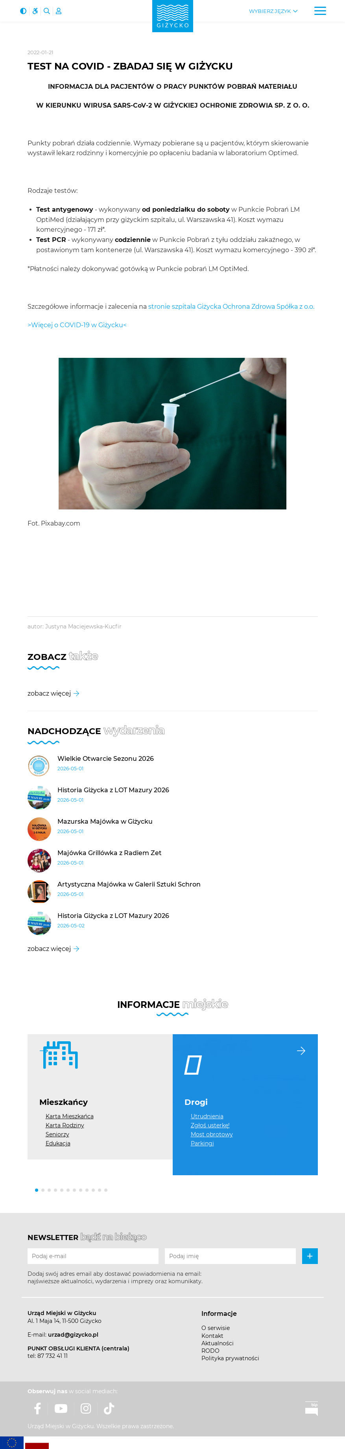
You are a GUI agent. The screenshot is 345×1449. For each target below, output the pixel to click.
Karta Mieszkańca (70, 1116)
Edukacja (58, 1143)
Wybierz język (270, 11)
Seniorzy (57, 1134)
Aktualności (217, 1343)
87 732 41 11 (52, 1355)
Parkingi (202, 1143)
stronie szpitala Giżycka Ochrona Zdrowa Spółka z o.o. (231, 306)
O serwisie (215, 1328)
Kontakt (212, 1335)
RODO (210, 1350)
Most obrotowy (212, 1134)
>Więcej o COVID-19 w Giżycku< (77, 325)
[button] (36, 1190)
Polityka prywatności (230, 1358)
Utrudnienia (207, 1116)
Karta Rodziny (65, 1125)
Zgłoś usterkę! (210, 1125)
